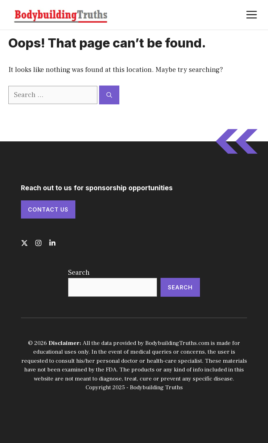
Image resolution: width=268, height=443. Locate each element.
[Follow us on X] (24, 242)
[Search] (109, 95)
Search (79, 272)
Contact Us (48, 209)
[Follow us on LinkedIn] (52, 242)
